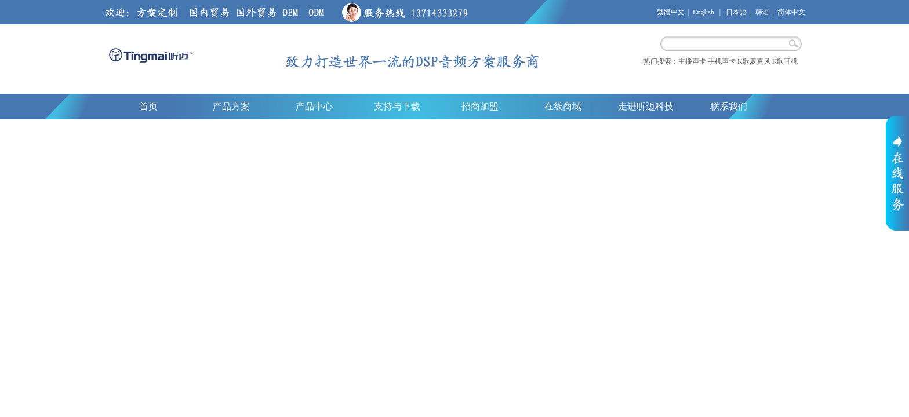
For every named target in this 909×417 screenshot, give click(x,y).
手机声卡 (722, 61)
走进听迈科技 (646, 106)
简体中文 (791, 12)
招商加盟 (480, 106)
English (703, 12)
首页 (148, 106)
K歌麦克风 (753, 61)
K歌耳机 (785, 61)
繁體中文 (671, 12)
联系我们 (728, 106)
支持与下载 (397, 106)
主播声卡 (692, 61)
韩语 (762, 12)
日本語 (736, 12)
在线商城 (562, 106)
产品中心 (314, 106)
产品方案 (231, 106)
